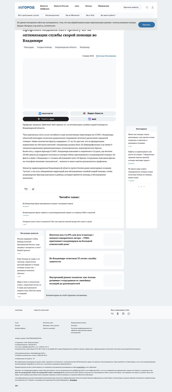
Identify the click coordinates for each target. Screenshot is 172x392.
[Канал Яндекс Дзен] (46, 119)
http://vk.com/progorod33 (23, 372)
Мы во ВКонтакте (73, 15)
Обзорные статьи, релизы (51, 325)
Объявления (103, 6)
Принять (146, 25)
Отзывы (17, 325)
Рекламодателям (52, 15)
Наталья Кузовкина (106, 56)
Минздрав (29, 47)
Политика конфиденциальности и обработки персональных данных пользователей (81, 330)
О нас (16, 323)
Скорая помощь (44, 47)
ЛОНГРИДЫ (18, 310)
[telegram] (34, 189)
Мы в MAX (90, 15)
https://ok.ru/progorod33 (40, 372)
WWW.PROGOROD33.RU (33, 338)
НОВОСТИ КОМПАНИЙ (41, 310)
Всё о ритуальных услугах (28, 15)
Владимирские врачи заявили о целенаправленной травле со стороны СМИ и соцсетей (69, 214)
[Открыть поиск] (147, 7)
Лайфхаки (44, 9)
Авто (77, 6)
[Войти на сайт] (152, 7)
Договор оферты (20, 328)
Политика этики (48, 323)
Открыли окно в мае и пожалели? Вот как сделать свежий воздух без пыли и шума (69, 223)
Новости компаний (49, 328)
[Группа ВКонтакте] (46, 113)
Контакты (74, 325)
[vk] (26, 189)
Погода (88, 6)
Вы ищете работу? (108, 15)
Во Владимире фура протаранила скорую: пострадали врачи (69, 205)
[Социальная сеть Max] (93, 119)
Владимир (84, 47)
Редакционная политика (78, 323)
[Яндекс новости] (93, 113)
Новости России (61, 6)
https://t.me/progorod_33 (56, 372)
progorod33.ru (81, 367)
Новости (44, 6)
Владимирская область (66, 47)
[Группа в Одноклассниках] (117, 313)
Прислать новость (131, 7)
